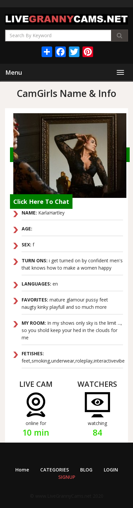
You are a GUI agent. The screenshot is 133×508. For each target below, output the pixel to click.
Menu (13, 72)
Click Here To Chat (41, 202)
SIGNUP (66, 477)
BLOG (86, 469)
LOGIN (111, 469)
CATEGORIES (54, 469)
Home (22, 469)
